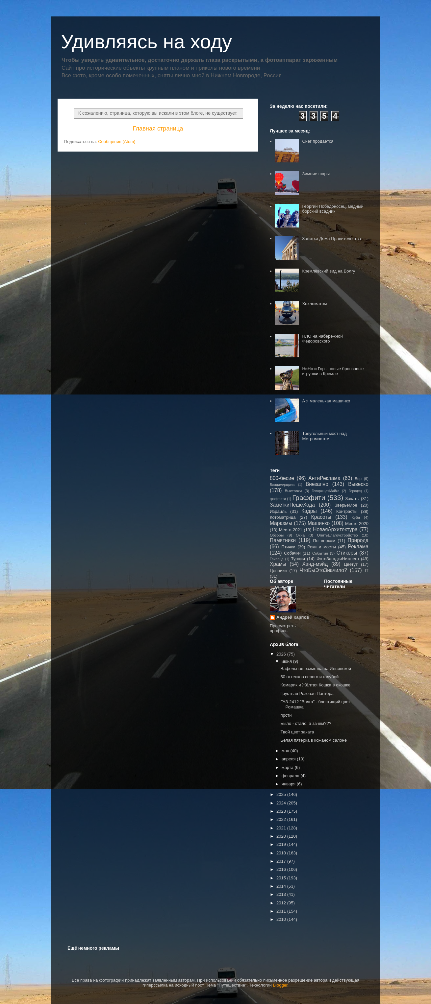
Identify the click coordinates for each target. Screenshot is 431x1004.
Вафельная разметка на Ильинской (315, 668)
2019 (281, 844)
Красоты (321, 517)
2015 (281, 877)
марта (288, 767)
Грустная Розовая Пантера (306, 693)
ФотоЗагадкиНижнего (338, 558)
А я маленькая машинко (326, 400)
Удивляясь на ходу (146, 42)
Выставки (293, 491)
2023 (281, 811)
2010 (281, 919)
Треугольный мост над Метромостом (324, 436)
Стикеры (347, 553)
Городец (355, 491)
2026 (281, 654)
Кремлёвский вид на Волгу (328, 271)
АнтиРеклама (324, 478)
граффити (278, 499)
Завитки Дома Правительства (331, 238)
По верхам (324, 540)
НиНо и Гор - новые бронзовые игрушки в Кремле (333, 371)
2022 (281, 819)
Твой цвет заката (297, 731)
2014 (281, 886)
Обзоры (277, 535)
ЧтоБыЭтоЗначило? (323, 570)
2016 (281, 869)
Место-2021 (290, 529)
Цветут (351, 564)
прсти (286, 715)
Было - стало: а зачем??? (305, 723)
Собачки (292, 553)
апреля (289, 758)
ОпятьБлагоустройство (337, 535)
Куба (355, 517)
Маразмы (281, 523)
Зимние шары (316, 173)
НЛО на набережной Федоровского (322, 339)
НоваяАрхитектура (335, 529)
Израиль (278, 511)
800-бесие (282, 478)
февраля (291, 775)
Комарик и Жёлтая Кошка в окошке (315, 684)
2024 (281, 803)
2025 (281, 794)
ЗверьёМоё (346, 505)
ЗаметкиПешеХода (292, 505)
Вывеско (358, 484)
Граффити (308, 497)
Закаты (352, 498)
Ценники (278, 570)
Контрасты (346, 511)
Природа (358, 540)
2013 (281, 894)
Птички (288, 546)
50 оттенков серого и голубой (309, 676)
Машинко (319, 523)
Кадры (309, 511)
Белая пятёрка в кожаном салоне (313, 740)
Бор (358, 478)
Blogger (280, 985)
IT (366, 570)
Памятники (283, 540)
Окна (300, 535)
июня (287, 661)
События (320, 553)
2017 (281, 861)
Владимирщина (282, 485)
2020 (281, 836)
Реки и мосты (321, 546)
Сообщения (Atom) (116, 141)
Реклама (358, 546)
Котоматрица (283, 517)
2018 (281, 852)
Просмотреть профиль (283, 628)
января (289, 783)
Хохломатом (314, 303)
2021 (281, 827)
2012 (281, 902)
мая (286, 750)
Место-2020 (356, 523)
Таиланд (276, 559)
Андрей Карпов (292, 617)
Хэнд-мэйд (315, 564)
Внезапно (317, 484)
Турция (298, 558)
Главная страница (158, 128)
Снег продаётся (317, 141)
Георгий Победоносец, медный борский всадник (332, 209)
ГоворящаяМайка (326, 491)
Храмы (278, 564)
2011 (281, 911)
